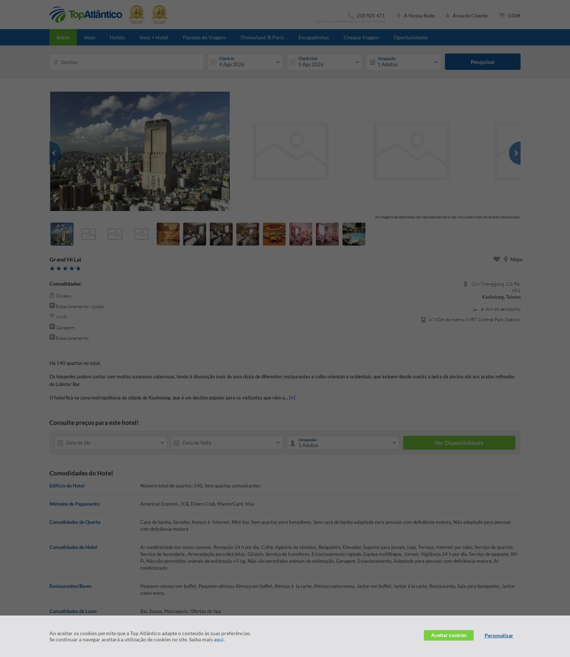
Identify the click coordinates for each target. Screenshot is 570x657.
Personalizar (499, 635)
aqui (219, 639)
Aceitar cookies (448, 635)
